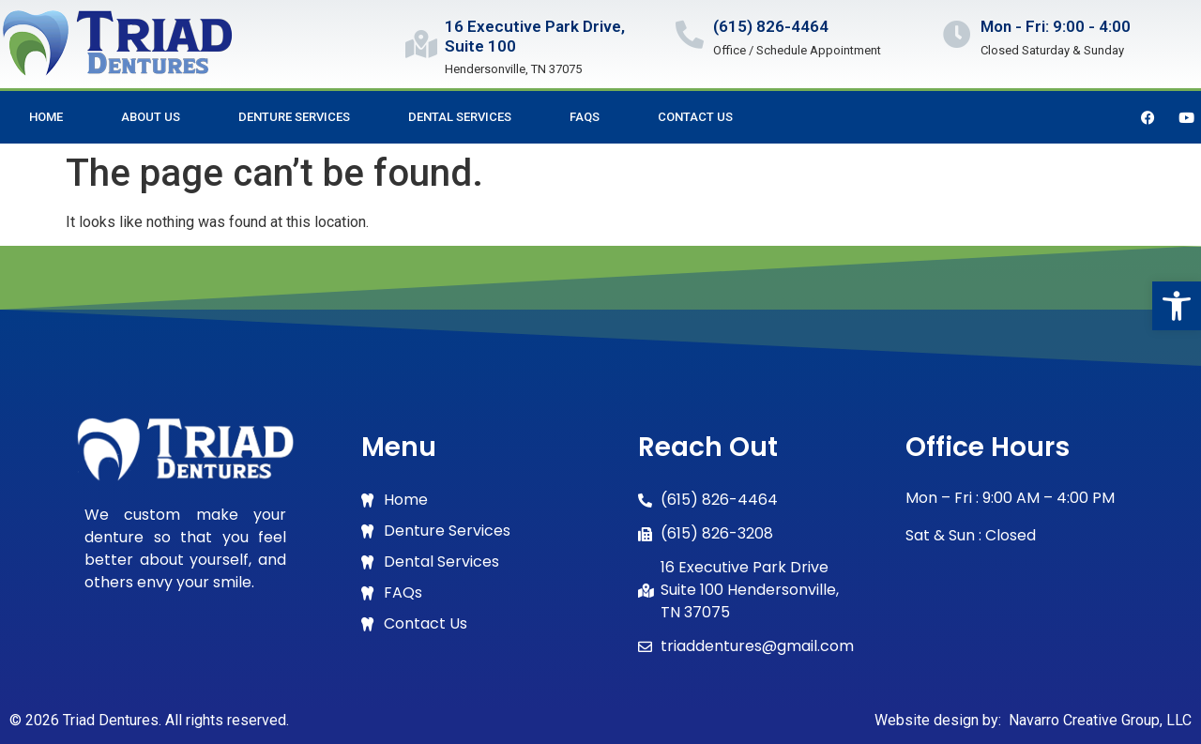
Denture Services (294, 117)
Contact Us (695, 117)
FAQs (585, 117)
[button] (1176, 305)
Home (46, 117)
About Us (150, 117)
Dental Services (459, 117)
